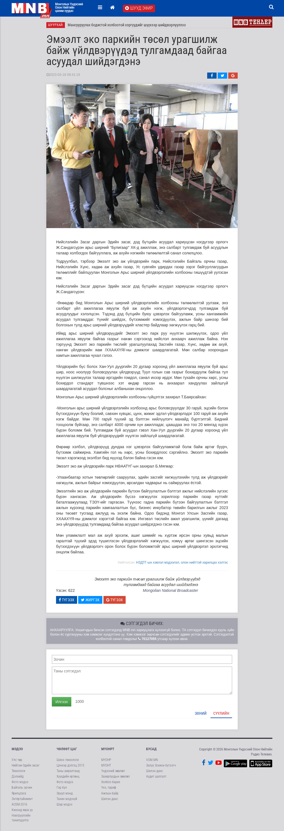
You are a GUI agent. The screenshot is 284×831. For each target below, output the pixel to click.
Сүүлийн (221, 713)
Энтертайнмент (22, 799)
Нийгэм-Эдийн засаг (25, 765)
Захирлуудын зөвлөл (115, 776)
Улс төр (17, 760)
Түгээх (66, 600)
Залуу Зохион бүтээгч (161, 765)
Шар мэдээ (64, 804)
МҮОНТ (106, 765)
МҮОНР (106, 760)
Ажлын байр (109, 793)
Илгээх (61, 702)
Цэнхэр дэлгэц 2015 (70, 765)
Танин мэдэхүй (67, 799)
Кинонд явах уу (22, 810)
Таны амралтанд (68, 771)
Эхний (201, 713)
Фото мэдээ (20, 782)
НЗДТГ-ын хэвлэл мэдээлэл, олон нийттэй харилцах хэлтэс (182, 562)
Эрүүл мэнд (65, 793)
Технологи (18, 771)
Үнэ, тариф (108, 787)
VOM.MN (152, 760)
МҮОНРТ (107, 749)
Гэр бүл (62, 787)
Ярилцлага (19, 793)
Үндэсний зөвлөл (113, 771)
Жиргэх (90, 600)
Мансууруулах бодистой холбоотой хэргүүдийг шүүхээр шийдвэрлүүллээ (127, 25)
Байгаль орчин (22, 787)
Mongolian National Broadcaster (170, 590)
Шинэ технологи (68, 760)
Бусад (151, 749)
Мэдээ (17, 749)
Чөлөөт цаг (67, 749)
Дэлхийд (18, 776)
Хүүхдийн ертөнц (68, 776)
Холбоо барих (110, 782)
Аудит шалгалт (156, 776)
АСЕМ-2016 (19, 804)
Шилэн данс (109, 799)
